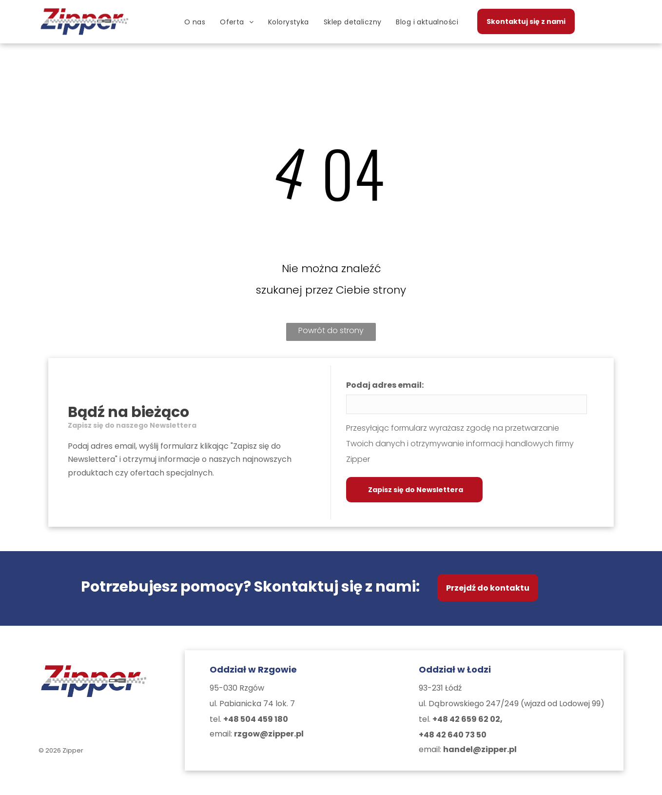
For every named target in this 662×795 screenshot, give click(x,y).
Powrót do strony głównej (331, 333)
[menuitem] (195, 22)
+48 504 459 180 (255, 719)
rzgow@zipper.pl (269, 733)
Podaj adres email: (385, 385)
